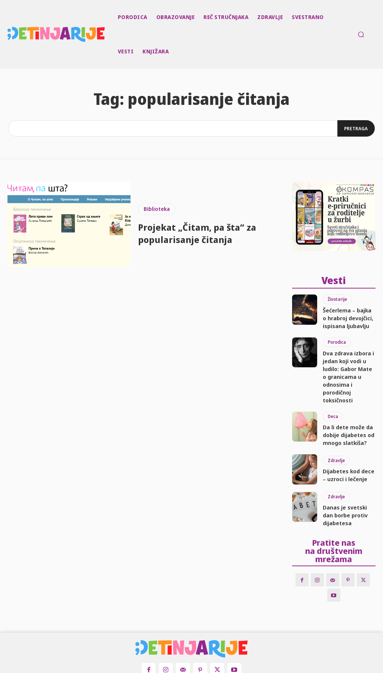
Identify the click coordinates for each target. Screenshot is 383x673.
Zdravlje (336, 427)
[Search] (355, 128)
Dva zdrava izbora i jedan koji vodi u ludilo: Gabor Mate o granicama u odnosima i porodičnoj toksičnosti (349, 357)
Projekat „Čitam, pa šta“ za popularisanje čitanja (205, 232)
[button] (361, 34)
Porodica (337, 335)
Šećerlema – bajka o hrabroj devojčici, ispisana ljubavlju (344, 313)
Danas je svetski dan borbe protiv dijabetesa (348, 477)
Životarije (337, 297)
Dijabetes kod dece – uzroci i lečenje (345, 439)
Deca (333, 386)
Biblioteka (157, 208)
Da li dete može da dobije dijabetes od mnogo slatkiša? (344, 401)
